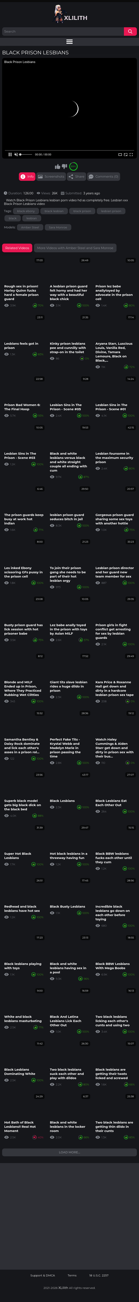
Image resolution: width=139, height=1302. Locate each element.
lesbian (32, 218)
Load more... (69, 1152)
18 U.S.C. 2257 (99, 1275)
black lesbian (54, 211)
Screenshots (54, 176)
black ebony (26, 211)
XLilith (63, 1288)
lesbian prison (111, 211)
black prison (82, 211)
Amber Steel (30, 227)
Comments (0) (106, 176)
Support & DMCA (43, 1275)
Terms (72, 1275)
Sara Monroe (58, 227)
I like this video (57, 166)
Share (79, 176)
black (13, 218)
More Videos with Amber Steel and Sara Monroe (75, 248)
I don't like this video (64, 166)
